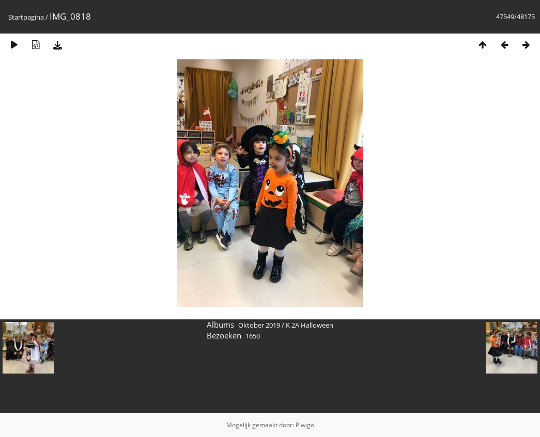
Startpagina (26, 17)
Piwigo (305, 424)
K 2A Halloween (309, 325)
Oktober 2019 (259, 325)
